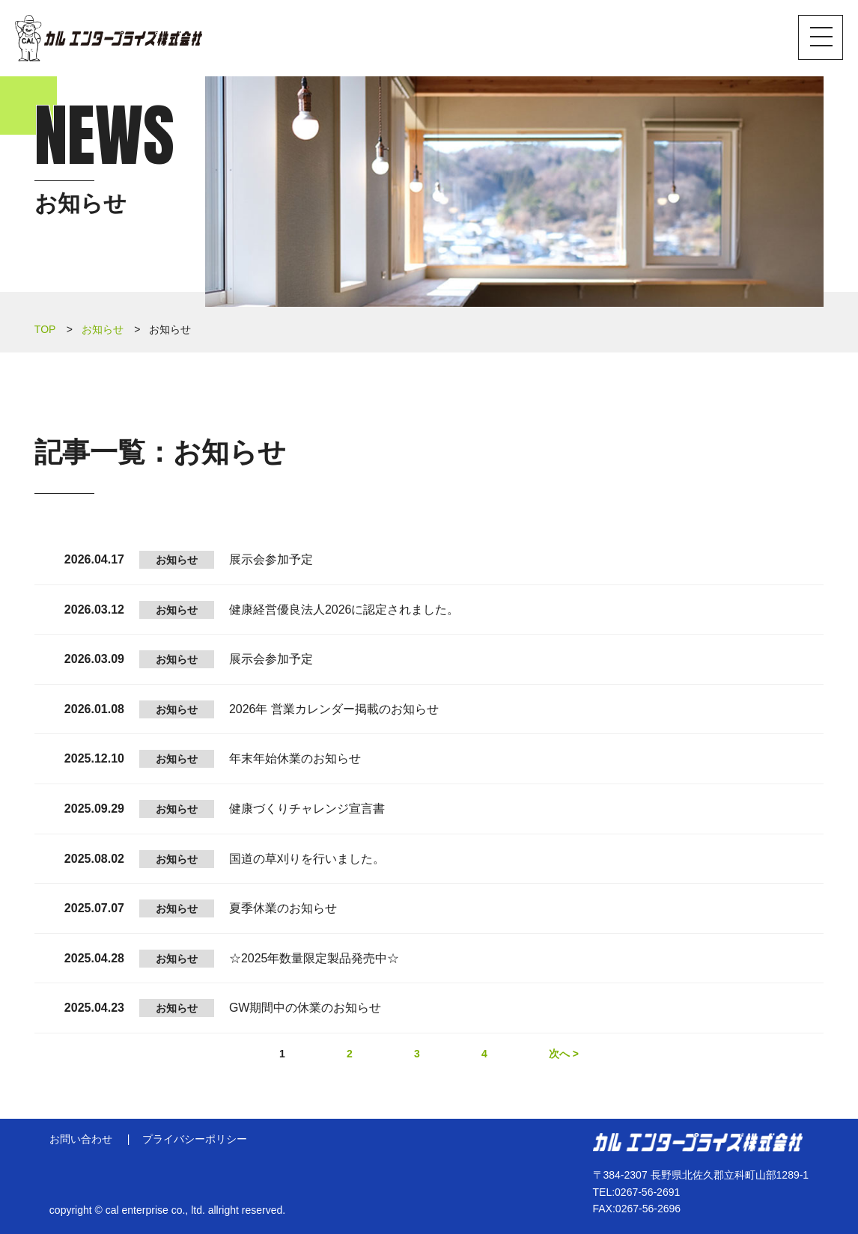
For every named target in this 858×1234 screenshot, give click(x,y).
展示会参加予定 (271, 559)
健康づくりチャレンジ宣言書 (307, 808)
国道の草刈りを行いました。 (307, 858)
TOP (45, 329)
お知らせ (103, 329)
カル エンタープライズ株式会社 (108, 38)
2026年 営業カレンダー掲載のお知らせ (334, 709)
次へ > (564, 1054)
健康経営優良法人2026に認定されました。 (344, 609)
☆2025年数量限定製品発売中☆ (314, 958)
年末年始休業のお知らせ (295, 758)
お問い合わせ (80, 1139)
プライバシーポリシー (194, 1139)
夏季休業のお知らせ (283, 908)
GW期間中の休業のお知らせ (305, 1007)
